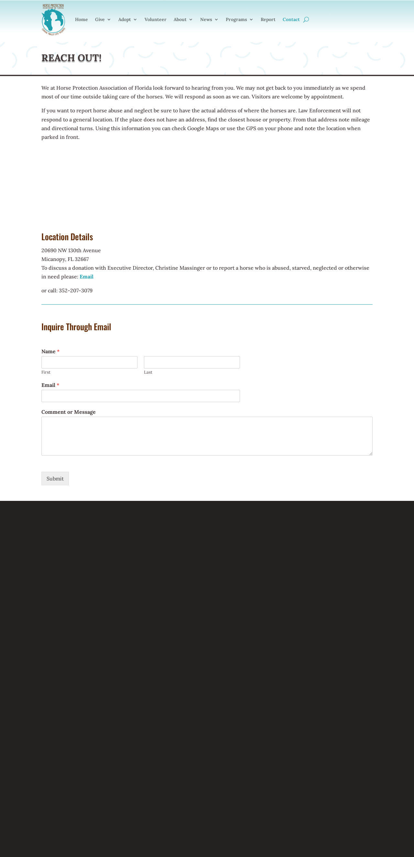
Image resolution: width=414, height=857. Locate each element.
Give (100, 19)
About (180, 19)
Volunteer (156, 19)
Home (81, 19)
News (206, 19)
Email (50, 385)
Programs (236, 19)
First (45, 372)
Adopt (124, 19)
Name (50, 351)
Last (148, 372)
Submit (55, 478)
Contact (291, 19)
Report (268, 19)
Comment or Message (68, 412)
